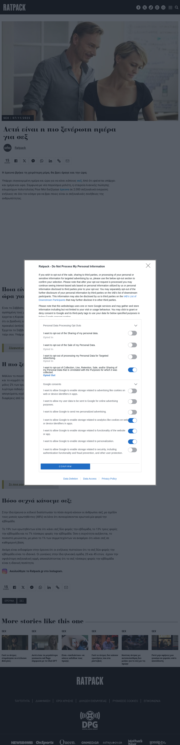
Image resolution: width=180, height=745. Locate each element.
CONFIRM (65, 466)
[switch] (132, 333)
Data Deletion (70, 478)
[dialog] (90, 372)
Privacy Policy (109, 478)
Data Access (89, 478)
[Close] (149, 266)
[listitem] (90, 325)
